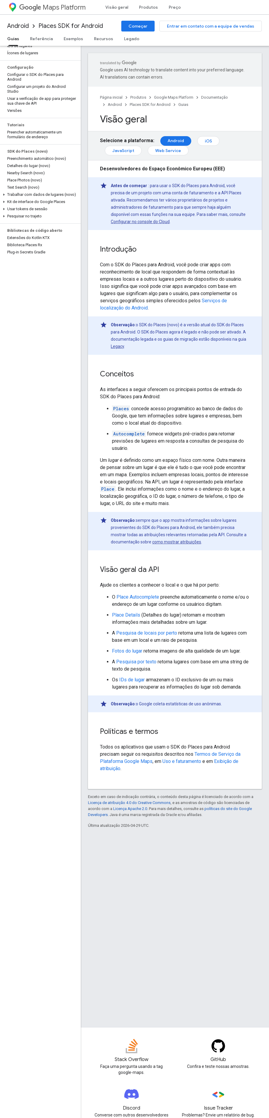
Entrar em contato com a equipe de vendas (210, 26)
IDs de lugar (132, 680)
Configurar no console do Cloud (140, 221)
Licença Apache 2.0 (130, 808)
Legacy (117, 346)
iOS (208, 141)
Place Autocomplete (137, 597)
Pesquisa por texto (136, 662)
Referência (41, 38)
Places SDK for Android (70, 26)
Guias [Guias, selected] (13, 38)
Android (18, 26)
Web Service (168, 150)
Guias (183, 104)
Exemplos (73, 38)
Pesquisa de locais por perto (146, 633)
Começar (137, 26)
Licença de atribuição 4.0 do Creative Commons (129, 802)
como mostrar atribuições (176, 542)
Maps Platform (52, 7)
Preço (175, 7)
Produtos (148, 7)
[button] (39, 194)
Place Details (126, 615)
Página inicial (111, 97)
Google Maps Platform (173, 97)
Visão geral (116, 7)
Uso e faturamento (181, 761)
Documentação (214, 97)
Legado (131, 38)
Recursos (103, 38)
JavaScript (123, 150)
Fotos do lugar (127, 651)
